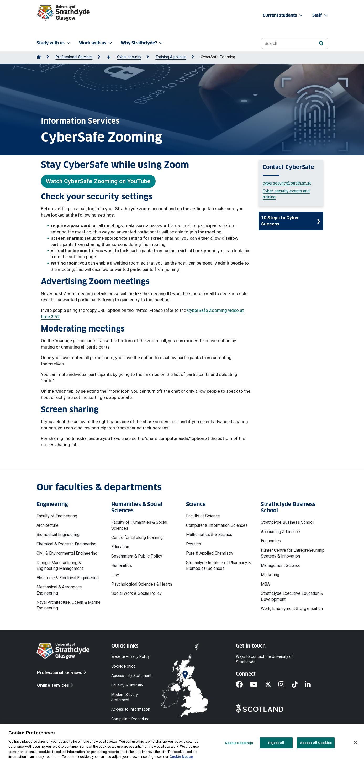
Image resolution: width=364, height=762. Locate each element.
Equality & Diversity (127, 685)
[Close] (355, 742)
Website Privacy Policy (130, 656)
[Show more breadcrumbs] (111, 57)
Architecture (47, 525)
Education (120, 546)
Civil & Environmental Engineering (66, 553)
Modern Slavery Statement (124, 697)
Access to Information (130, 709)
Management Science (280, 565)
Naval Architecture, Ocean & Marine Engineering (68, 605)
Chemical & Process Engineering (66, 544)
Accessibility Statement (131, 675)
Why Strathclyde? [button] (142, 43)
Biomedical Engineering (58, 534)
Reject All (276, 743)
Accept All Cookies (316, 743)
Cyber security (129, 57)
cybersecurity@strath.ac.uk (287, 183)
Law (115, 574)
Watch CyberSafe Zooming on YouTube (98, 181)
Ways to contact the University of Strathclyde (264, 659)
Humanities (121, 565)
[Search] (321, 43)
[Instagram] (285, 685)
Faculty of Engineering (56, 515)
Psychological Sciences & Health (141, 584)
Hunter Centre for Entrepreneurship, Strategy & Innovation (293, 553)
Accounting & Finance (280, 531)
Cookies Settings (239, 743)
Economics (271, 540)
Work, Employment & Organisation (292, 608)
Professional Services (74, 57)
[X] (271, 685)
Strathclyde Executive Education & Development (292, 596)
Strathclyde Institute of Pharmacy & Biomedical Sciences (218, 565)
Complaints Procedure (130, 719)
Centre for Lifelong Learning (137, 537)
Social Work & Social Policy (136, 593)
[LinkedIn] (311, 685)
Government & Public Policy (136, 556)
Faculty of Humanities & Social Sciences (139, 525)
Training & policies (171, 57)
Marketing (270, 574)
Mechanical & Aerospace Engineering (59, 590)
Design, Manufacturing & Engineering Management (59, 565)
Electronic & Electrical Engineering (67, 577)
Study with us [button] (54, 43)
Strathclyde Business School (287, 522)
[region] (182, 743)
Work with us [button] (96, 43)
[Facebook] (243, 685)
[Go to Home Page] (38, 57)
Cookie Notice (123, 666)
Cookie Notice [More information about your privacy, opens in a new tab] (181, 757)
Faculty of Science (203, 515)
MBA (265, 584)
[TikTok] (298, 685)
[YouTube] (257, 685)
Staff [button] (320, 15)
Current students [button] (283, 15)
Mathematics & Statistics (209, 534)
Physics (193, 544)
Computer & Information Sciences (217, 525)
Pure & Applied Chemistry (209, 553)
